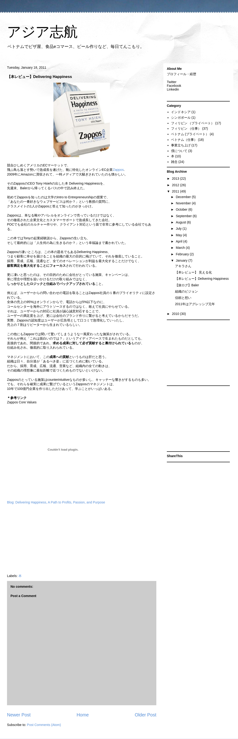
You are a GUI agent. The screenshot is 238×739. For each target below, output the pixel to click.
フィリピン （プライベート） (192, 123)
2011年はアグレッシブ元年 (195, 304)
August (181, 222)
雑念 (174, 162)
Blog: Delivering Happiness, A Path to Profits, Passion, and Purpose (56, 502)
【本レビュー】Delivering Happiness (202, 278)
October (182, 209)
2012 (176, 185)
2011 (176, 191)
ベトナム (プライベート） (190, 134)
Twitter (171, 82)
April (179, 241)
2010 (176, 314)
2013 (176, 178)
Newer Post (19, 714)
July (179, 228)
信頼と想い (183, 298)
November (184, 203)
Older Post (145, 714)
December (184, 197)
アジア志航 (42, 32)
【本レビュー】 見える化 (193, 272)
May (179, 235)
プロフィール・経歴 (181, 74)
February (183, 254)
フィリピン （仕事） (186, 128)
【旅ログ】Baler (187, 285)
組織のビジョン (186, 291)
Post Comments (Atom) (44, 725)
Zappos (118, 170)
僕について (179, 151)
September (184, 216)
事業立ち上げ (181, 145)
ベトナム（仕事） (184, 140)
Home (83, 714)
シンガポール (181, 117)
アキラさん (183, 266)
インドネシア (181, 112)
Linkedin (173, 89)
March (181, 248)
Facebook (174, 86)
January (182, 260)
